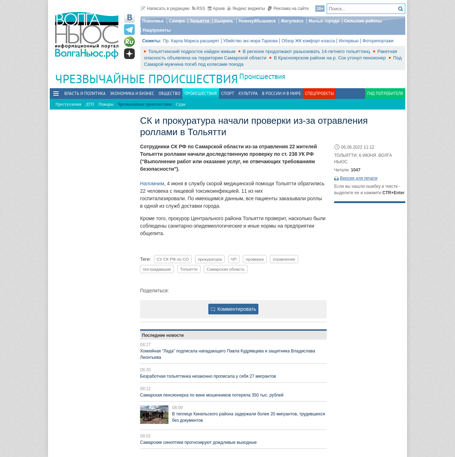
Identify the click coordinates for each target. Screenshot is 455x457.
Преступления (68, 104)
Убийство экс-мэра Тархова (250, 40)
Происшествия (262, 76)
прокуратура (210, 259)
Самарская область (226, 269)
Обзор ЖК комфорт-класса (308, 40)
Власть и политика (85, 93)
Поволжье (153, 20)
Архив (216, 8)
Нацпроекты (157, 30)
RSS (198, 8)
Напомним (152, 183)
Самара (177, 20)
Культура (248, 93)
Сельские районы (363, 20)
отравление (284, 259)
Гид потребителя (385, 93)
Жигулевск (292, 20)
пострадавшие (157, 269)
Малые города (324, 20)
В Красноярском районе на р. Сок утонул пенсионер (330, 57)
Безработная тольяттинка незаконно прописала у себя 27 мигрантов (208, 376)
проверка (254, 259)
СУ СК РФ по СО (173, 259)
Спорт (227, 93)
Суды (181, 104)
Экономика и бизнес (132, 93)
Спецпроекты (319, 93)
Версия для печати (358, 178)
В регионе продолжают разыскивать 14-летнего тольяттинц (307, 51)
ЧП (234, 259)
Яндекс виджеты (246, 8)
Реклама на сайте (288, 8)
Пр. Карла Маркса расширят (191, 40)
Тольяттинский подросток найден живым (192, 51)
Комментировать (233, 309)
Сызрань (224, 20)
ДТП (90, 104)
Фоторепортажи (378, 40)
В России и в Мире (281, 93)
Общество (169, 93)
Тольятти (199, 20)
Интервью (349, 40)
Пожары (105, 104)
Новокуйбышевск (257, 20)
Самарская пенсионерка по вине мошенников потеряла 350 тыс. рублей (211, 395)
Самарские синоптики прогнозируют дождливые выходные (198, 442)
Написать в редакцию (164, 8)
